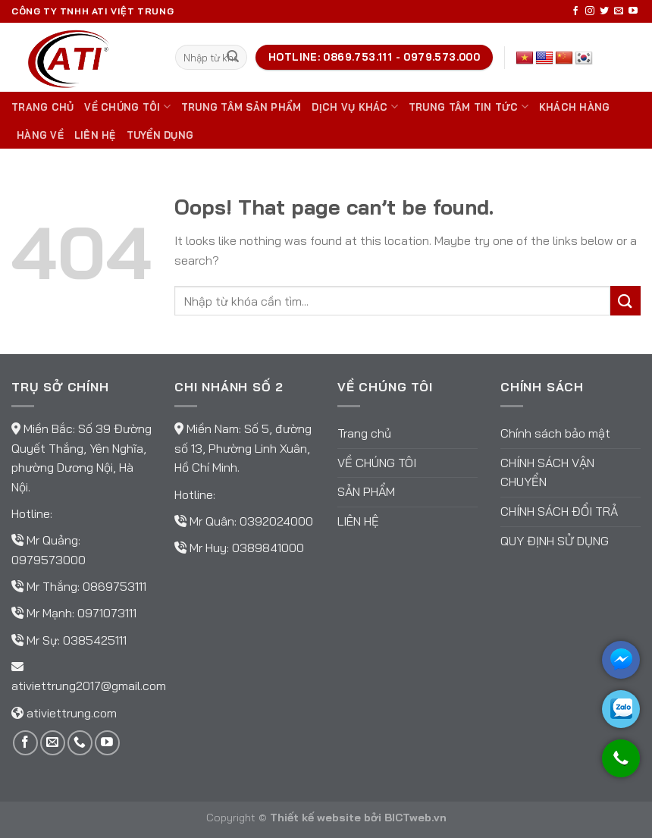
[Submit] (233, 58)
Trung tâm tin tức (468, 106)
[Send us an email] (618, 11)
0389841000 (268, 547)
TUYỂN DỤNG (160, 135)
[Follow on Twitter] (604, 11)
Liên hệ (95, 135)
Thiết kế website (315, 817)
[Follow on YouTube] (633, 11)
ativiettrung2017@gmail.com (88, 685)
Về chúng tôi (127, 106)
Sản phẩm (366, 491)
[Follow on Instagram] (589, 11)
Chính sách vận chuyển (547, 472)
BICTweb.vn (415, 817)
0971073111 (106, 612)
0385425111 (95, 640)
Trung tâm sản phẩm (241, 107)
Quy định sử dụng (554, 540)
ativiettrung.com (72, 712)
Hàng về (40, 135)
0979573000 (48, 559)
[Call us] (79, 742)
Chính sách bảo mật (555, 433)
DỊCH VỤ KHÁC (355, 106)
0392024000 (276, 521)
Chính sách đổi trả (559, 511)
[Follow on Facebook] (575, 11)
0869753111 (114, 586)
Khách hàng (574, 107)
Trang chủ (42, 107)
